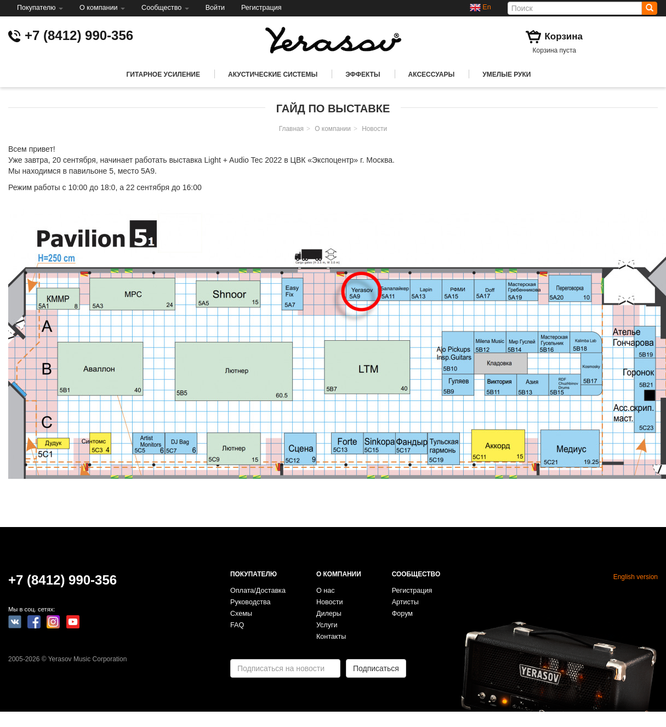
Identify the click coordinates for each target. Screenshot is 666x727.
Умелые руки (506, 74)
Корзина (563, 36)
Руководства (250, 602)
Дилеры (328, 613)
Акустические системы (272, 74)
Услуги (327, 625)
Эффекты (362, 74)
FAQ (237, 625)
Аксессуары (431, 74)
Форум (402, 613)
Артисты (405, 602)
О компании (102, 8)
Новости (374, 129)
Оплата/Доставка (258, 590)
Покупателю (40, 8)
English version (635, 577)
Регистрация (261, 8)
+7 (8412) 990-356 (79, 35)
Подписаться (376, 668)
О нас (325, 590)
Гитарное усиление (163, 74)
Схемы (241, 613)
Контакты (331, 636)
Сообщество (165, 8)
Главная (291, 129)
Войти (215, 8)
